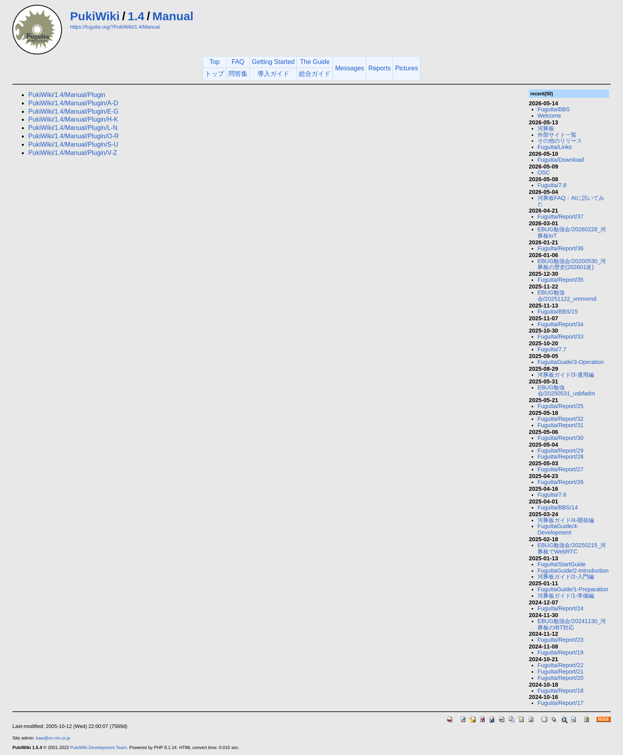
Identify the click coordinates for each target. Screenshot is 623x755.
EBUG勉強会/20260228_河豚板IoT (572, 232)
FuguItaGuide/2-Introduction (573, 570)
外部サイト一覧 (557, 135)
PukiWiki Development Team (98, 747)
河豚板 (546, 128)
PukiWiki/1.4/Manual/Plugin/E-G (73, 111)
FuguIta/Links (555, 147)
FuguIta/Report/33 (561, 336)
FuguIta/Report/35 (561, 280)
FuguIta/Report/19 (561, 652)
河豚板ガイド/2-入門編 (566, 576)
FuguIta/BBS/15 (558, 311)
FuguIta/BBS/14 (558, 507)
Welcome (549, 115)
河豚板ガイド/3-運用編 (566, 375)
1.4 (136, 16)
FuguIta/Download (561, 160)
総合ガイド (315, 73)
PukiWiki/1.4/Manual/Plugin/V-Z (72, 152)
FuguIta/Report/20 (561, 678)
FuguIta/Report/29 (561, 450)
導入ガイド (273, 73)
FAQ (238, 61)
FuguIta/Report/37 (561, 216)
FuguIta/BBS (554, 109)
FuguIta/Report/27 (561, 469)
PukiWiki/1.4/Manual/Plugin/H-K (73, 119)
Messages (349, 68)
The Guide (315, 61)
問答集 (238, 73)
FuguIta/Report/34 (561, 324)
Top (214, 61)
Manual (173, 16)
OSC (544, 172)
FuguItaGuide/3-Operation (571, 362)
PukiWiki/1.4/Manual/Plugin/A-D (73, 103)
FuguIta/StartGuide (562, 564)
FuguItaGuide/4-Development (558, 529)
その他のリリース (560, 140)
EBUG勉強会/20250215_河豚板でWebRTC (572, 548)
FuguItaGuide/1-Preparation (573, 589)
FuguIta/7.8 (552, 185)
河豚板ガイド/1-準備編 (566, 595)
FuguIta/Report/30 (561, 438)
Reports (379, 68)
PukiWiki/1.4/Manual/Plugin (66, 94)
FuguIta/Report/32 (561, 419)
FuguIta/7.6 (552, 495)
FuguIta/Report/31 (561, 425)
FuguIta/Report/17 (561, 703)
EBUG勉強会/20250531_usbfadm (566, 390)
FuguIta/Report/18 (561, 690)
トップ (214, 73)
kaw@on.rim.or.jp (53, 738)
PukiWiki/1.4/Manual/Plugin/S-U (73, 144)
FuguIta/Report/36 (561, 248)
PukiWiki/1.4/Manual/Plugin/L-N (72, 127)
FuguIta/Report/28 (561, 456)
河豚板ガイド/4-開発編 (566, 520)
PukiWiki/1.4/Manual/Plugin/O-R (73, 136)
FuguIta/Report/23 (561, 640)
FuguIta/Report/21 (561, 671)
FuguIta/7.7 (552, 349)
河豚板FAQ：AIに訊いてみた (571, 201)
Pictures (406, 68)
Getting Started (273, 61)
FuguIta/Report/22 (561, 665)
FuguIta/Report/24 (561, 608)
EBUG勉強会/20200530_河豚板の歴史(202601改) (572, 264)
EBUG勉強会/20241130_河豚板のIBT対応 (572, 624)
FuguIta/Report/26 (561, 482)
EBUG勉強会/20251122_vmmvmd (567, 295)
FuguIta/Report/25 (561, 406)
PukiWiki (95, 16)
